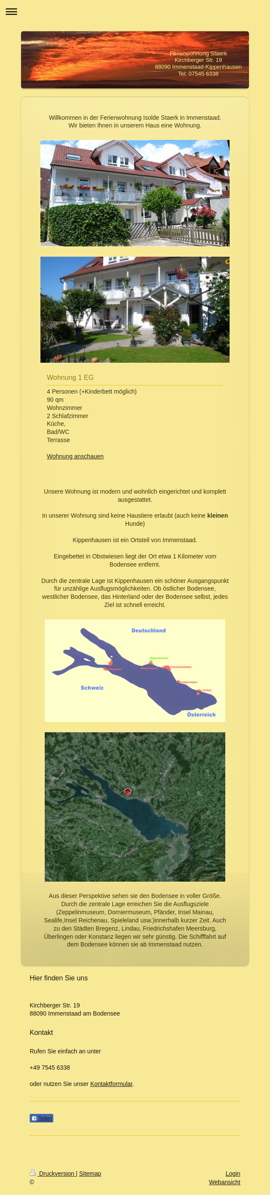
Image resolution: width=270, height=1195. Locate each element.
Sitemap (90, 1173)
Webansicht (224, 1182)
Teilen (41, 1119)
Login (233, 1173)
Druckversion (53, 1173)
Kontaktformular (111, 1083)
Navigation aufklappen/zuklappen (135, 11)
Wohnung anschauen (75, 456)
